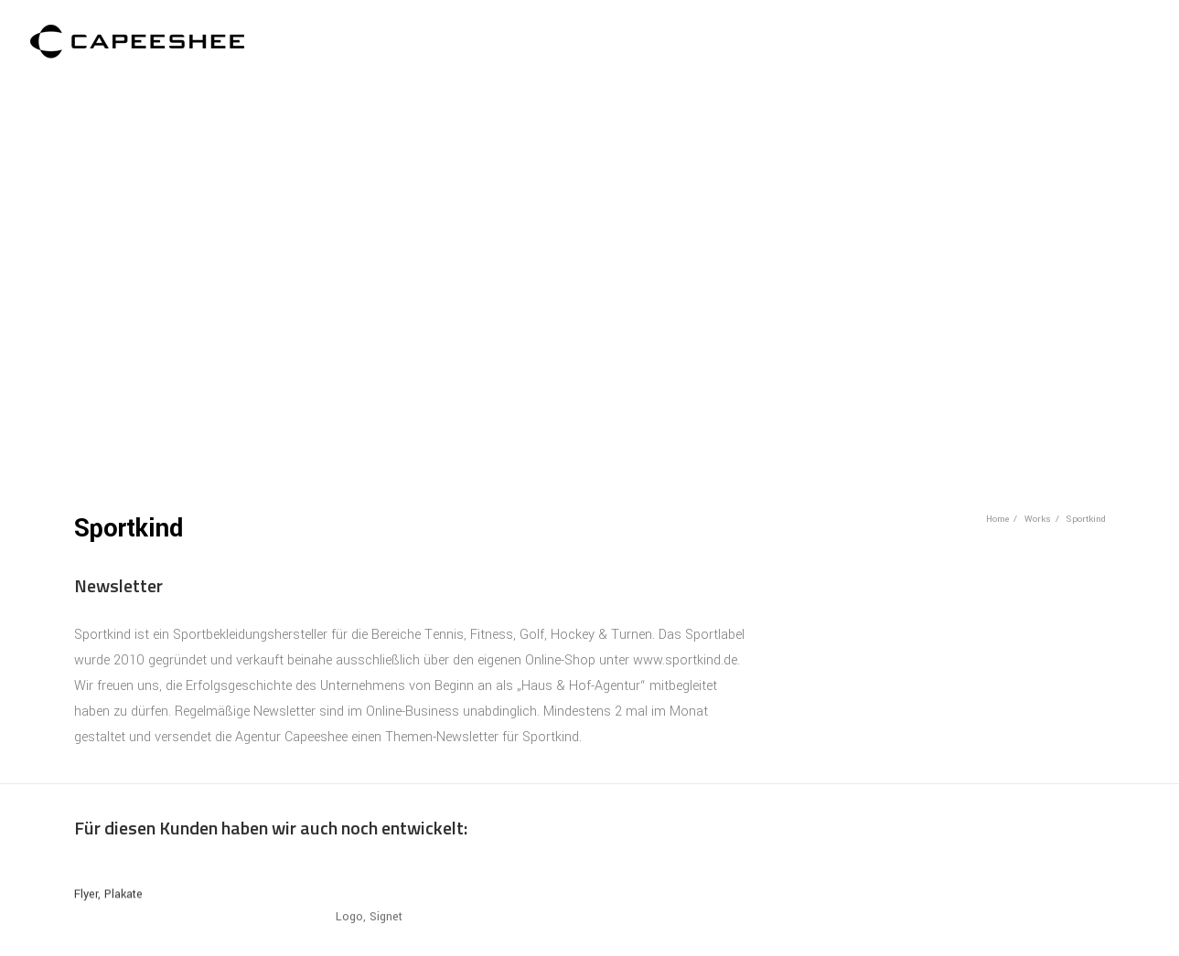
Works (1037, 515)
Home (997, 515)
